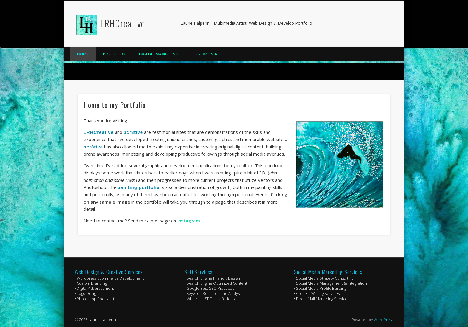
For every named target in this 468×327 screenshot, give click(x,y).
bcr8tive (133, 132)
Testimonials (207, 54)
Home (83, 54)
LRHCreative (122, 23)
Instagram (188, 221)
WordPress (383, 319)
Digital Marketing (158, 54)
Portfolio (114, 54)
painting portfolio (139, 187)
